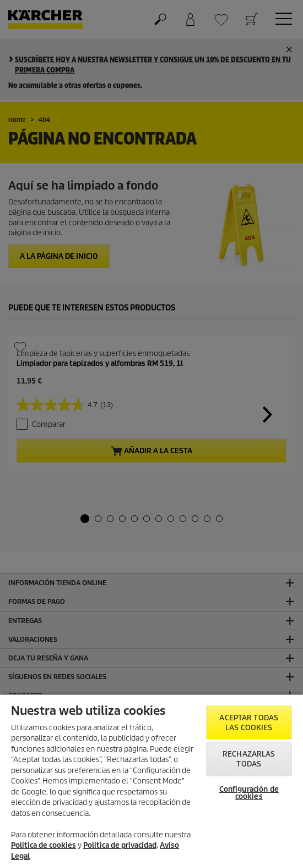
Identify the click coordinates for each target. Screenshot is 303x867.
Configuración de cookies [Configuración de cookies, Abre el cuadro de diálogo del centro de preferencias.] (249, 793)
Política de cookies (43, 845)
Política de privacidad (119, 845)
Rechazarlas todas (249, 759)
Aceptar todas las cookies (248, 722)
